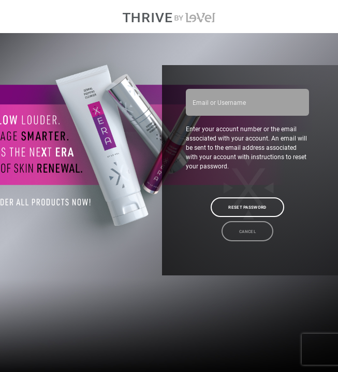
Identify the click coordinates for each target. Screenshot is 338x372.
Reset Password (247, 207)
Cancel (247, 231)
